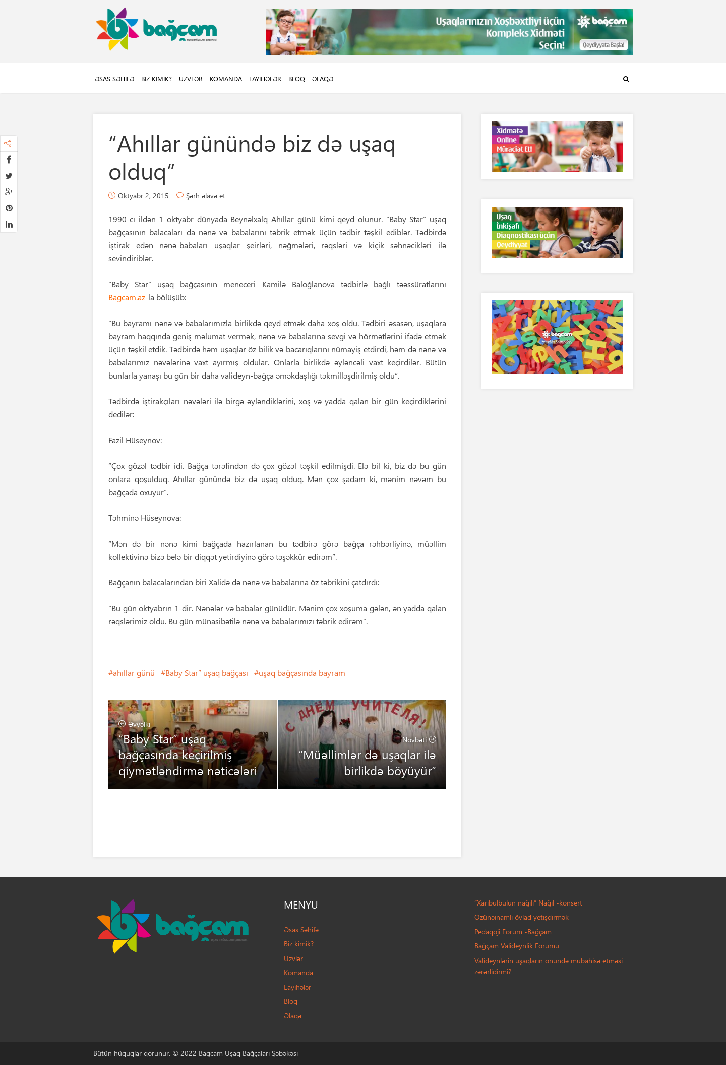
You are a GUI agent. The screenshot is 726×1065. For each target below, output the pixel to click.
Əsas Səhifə (114, 78)
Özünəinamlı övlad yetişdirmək (521, 917)
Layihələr (265, 78)
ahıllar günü (134, 672)
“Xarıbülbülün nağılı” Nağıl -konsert (528, 903)
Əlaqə (322, 78)
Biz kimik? (156, 78)
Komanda (226, 78)
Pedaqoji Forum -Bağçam (513, 931)
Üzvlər (191, 78)
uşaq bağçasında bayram (302, 672)
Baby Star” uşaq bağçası (206, 672)
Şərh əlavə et (205, 195)
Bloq (296, 78)
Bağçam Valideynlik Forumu (516, 945)
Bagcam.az (126, 297)
